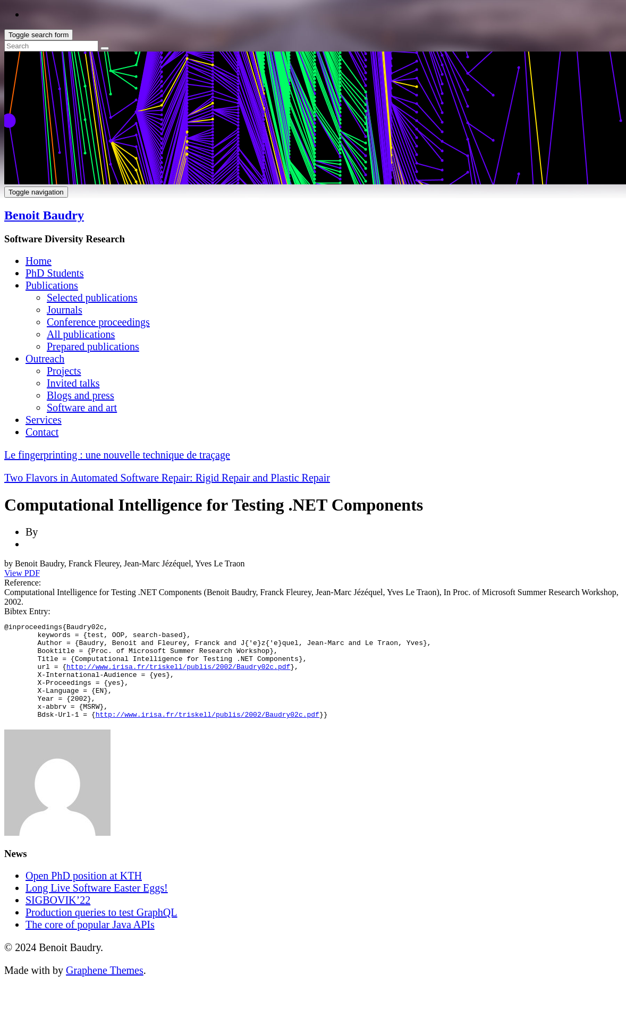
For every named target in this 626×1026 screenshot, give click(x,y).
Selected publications (92, 297)
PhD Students (54, 273)
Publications (52, 285)
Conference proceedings (98, 322)
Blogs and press (80, 395)
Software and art (82, 407)
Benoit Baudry (44, 215)
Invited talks (73, 383)
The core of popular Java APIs (90, 943)
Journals (64, 310)
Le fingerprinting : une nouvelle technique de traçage (117, 455)
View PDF (22, 573)
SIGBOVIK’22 (58, 919)
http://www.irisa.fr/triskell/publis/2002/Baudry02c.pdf (178, 676)
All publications (81, 334)
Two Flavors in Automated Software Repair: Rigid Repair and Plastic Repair (167, 478)
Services (44, 420)
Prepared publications (93, 346)
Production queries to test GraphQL (101, 931)
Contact (42, 432)
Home (39, 261)
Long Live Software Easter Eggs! (97, 907)
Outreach (45, 358)
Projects (64, 371)
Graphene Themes (104, 989)
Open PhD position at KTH (84, 895)
